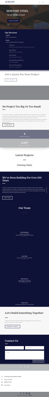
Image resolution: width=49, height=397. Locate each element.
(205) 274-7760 (8, 379)
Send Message (38, 361)
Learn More (8, 124)
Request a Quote (12, 326)
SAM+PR (30, 395)
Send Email (7, 385)
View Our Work (13, 20)
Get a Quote (11, 78)
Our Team (7, 197)
